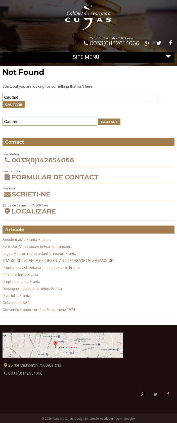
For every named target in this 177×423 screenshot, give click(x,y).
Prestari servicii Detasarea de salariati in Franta (41, 267)
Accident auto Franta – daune (27, 239)
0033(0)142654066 (110, 43)
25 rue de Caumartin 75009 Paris (88, 209)
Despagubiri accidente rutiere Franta (32, 288)
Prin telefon (88, 158)
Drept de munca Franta (21, 281)
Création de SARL (17, 302)
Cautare (13, 104)
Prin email (88, 192)
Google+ (130, 418)
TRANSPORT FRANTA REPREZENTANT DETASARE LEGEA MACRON (58, 260)
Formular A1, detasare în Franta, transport (37, 246)
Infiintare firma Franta (20, 274)
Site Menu (122, 57)
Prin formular (88, 175)
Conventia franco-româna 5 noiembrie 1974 (39, 309)
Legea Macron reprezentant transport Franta (39, 253)
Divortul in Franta (16, 295)
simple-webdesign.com (106, 418)
